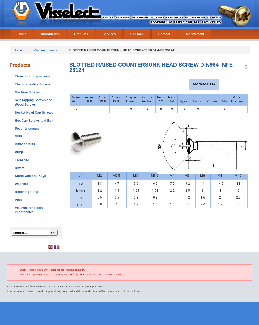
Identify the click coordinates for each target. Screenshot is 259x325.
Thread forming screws (32, 76)
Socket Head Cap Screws (34, 112)
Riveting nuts (25, 144)
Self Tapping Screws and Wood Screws (33, 102)
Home (22, 34)
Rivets (19, 168)
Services (109, 34)
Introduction (50, 34)
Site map (137, 34)
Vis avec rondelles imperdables (29, 210)
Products (81, 34)
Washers (21, 184)
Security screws (27, 128)
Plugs (19, 152)
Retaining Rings (27, 192)
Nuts (18, 136)
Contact (164, 34)
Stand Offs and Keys (30, 176)
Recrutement (194, 34)
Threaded (22, 160)
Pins (18, 200)
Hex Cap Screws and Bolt (34, 120)
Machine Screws (45, 50)
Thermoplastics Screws (32, 84)
